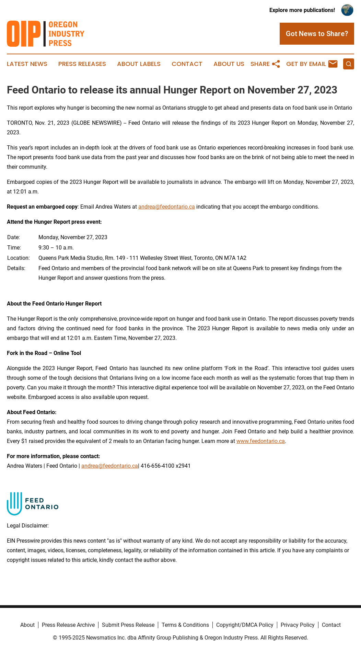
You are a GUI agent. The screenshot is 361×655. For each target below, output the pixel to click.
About (27, 625)
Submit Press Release (128, 625)
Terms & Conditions (185, 625)
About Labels (139, 64)
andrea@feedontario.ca (166, 206)
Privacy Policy (298, 625)
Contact (187, 64)
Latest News (27, 64)
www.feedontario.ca (260, 441)
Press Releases (82, 64)
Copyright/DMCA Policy (244, 625)
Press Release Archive (68, 625)
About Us (228, 64)
